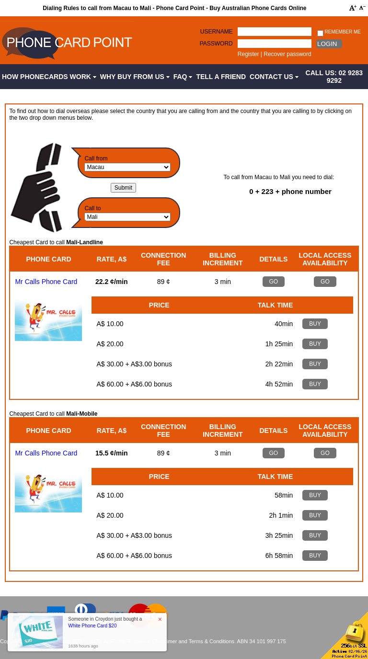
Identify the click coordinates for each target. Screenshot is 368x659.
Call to (92, 208)
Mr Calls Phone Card (46, 281)
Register (248, 54)
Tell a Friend (221, 76)
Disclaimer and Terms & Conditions (193, 641)
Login (327, 43)
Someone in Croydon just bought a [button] (105, 622)
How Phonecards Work (49, 76)
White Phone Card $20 (92, 625)
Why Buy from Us (135, 76)
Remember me (339, 32)
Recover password (287, 54)
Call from (95, 158)
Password (216, 43)
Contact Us (274, 76)
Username (216, 31)
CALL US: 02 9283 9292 (334, 76)
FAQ (183, 76)
